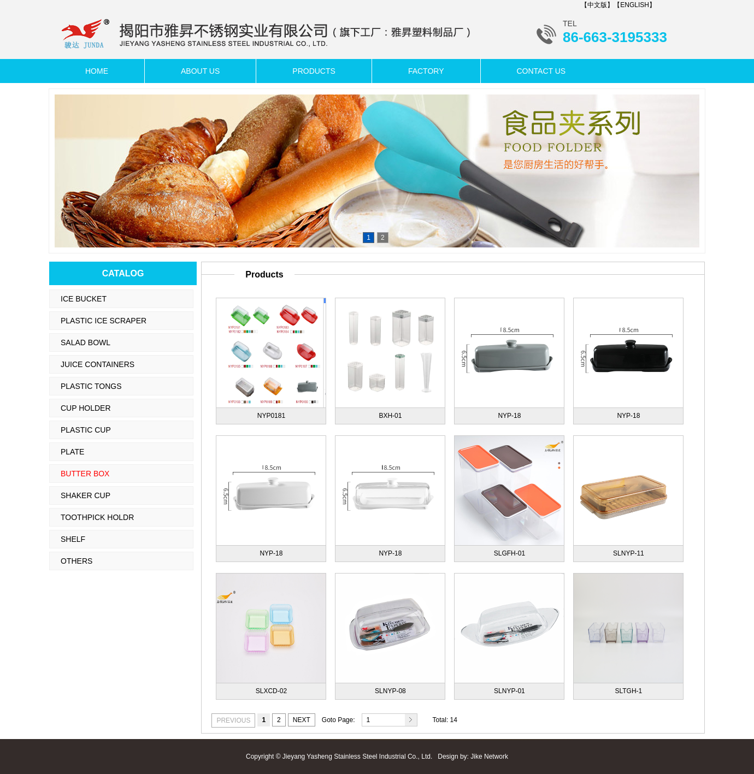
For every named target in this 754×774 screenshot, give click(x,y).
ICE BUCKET (84, 298)
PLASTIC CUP (86, 430)
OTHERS (76, 561)
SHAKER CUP (85, 495)
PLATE (72, 451)
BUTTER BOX (85, 473)
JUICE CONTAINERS (97, 364)
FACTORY (426, 71)
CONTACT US (541, 71)
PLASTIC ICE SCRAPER (103, 320)
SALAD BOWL (85, 342)
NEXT (301, 720)
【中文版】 (597, 5)
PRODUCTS (313, 71)
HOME (96, 71)
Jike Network (489, 756)
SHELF (73, 539)
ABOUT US (200, 71)
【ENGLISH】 (635, 5)
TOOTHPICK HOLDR (97, 517)
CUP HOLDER (86, 408)
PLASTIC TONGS (91, 386)
